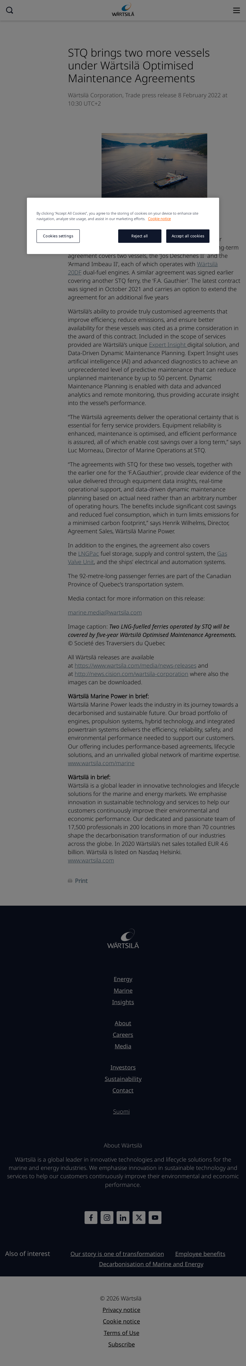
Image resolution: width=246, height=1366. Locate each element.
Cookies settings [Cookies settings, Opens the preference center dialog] (58, 236)
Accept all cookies (188, 236)
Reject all (139, 236)
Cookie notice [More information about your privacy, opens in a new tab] (159, 218)
